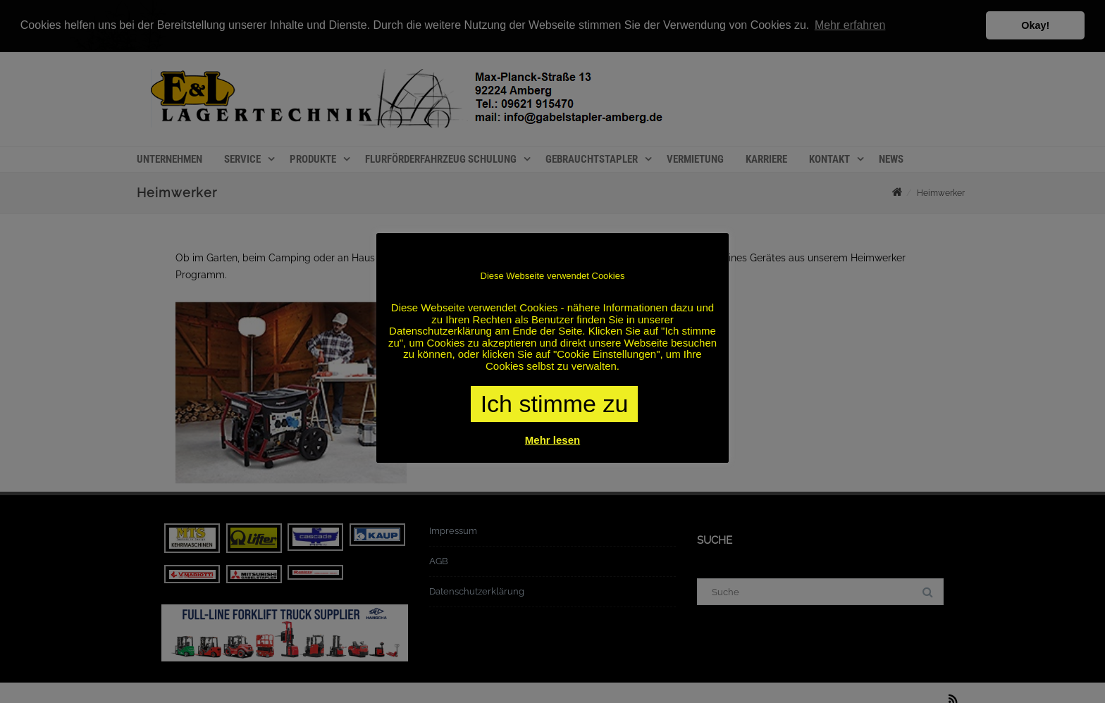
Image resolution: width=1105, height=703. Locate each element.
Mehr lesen (552, 440)
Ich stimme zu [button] (555, 403)
